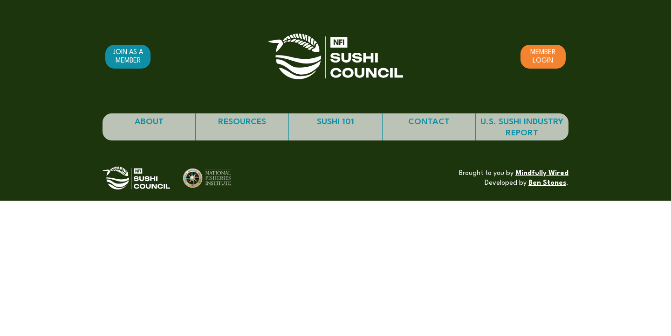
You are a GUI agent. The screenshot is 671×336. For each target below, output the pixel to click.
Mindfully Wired (541, 173)
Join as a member (128, 56)
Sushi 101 (335, 122)
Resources (242, 122)
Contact (429, 122)
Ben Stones (547, 183)
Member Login (542, 56)
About (149, 122)
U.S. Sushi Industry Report (521, 127)
